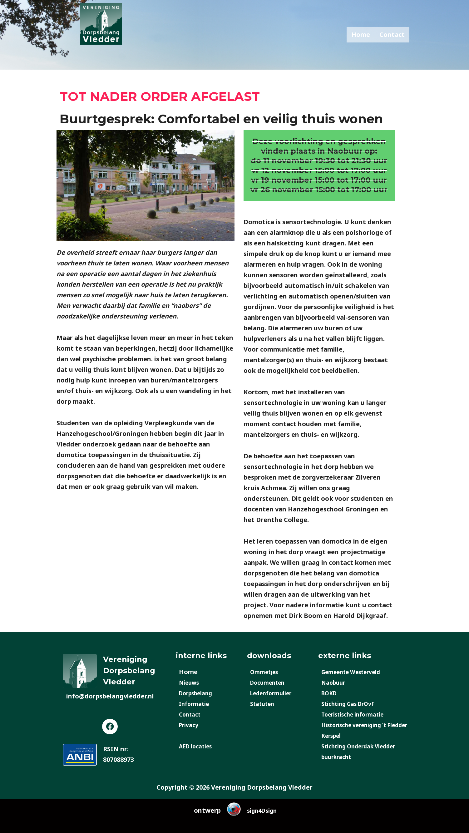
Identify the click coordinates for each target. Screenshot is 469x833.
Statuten (264, 703)
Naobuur (335, 682)
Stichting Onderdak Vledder (365, 746)
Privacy (190, 725)
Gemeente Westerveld (356, 672)
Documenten (270, 682)
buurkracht (339, 756)
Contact (392, 34)
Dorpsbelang (199, 693)
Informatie (196, 703)
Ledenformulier (274, 693)
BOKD (330, 693)
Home (360, 34)
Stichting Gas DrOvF (352, 703)
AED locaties (198, 746)
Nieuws (190, 682)
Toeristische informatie (358, 714)
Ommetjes (266, 672)
